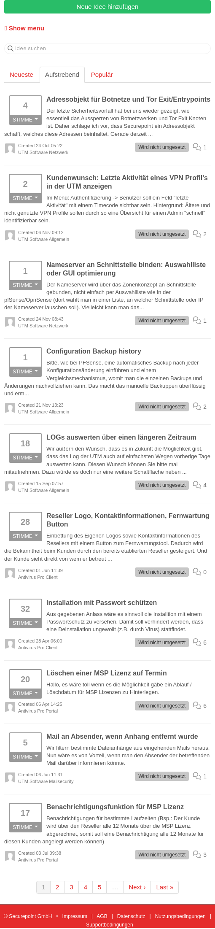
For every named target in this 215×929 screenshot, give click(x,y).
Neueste (21, 74)
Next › (137, 887)
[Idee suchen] (107, 48)
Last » (164, 887)
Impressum (74, 916)
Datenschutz (131, 916)
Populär (102, 74)
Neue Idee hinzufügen (108, 6)
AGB (102, 916)
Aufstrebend (62, 74)
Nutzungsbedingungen (180, 916)
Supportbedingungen (109, 925)
